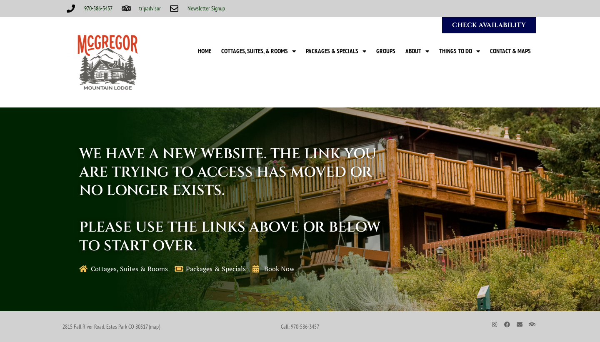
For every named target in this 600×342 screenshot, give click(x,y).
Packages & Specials (336, 51)
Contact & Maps (510, 51)
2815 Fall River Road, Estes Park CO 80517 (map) (111, 326)
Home (204, 51)
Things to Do (459, 51)
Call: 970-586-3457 (300, 326)
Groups (385, 51)
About (417, 51)
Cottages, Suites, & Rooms (258, 51)
